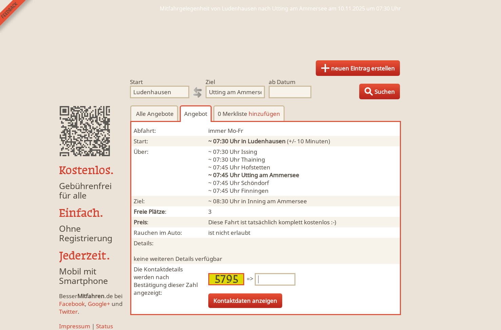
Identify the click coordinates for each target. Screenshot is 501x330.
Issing (249, 152)
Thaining (253, 159)
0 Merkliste (249, 114)
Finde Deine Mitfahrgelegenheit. (250, 34)
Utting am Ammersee (270, 175)
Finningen (255, 190)
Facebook (72, 304)
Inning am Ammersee (277, 201)
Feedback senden (16, 16)
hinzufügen (264, 114)
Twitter (68, 311)
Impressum (74, 326)
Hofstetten (255, 167)
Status (104, 326)
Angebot (195, 114)
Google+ (99, 304)
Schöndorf (255, 183)
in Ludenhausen (263, 141)
